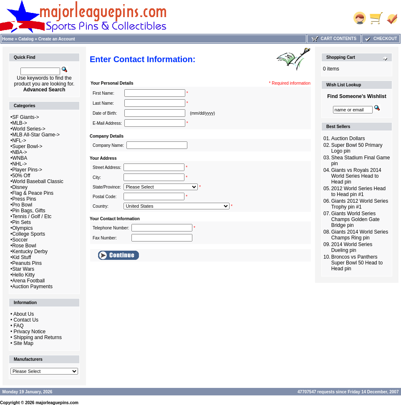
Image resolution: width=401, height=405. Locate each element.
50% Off (21, 176)
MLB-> (19, 123)
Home (8, 39)
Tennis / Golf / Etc (31, 216)
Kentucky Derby (30, 251)
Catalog (26, 39)
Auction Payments (32, 286)
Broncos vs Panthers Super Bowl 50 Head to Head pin (357, 263)
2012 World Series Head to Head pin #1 (358, 191)
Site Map (23, 343)
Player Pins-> (27, 170)
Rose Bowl (24, 246)
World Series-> (28, 129)
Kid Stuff (21, 257)
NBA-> (19, 152)
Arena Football (28, 281)
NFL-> (19, 140)
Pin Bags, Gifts (28, 211)
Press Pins (24, 199)
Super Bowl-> (27, 146)
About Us (23, 314)
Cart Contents (334, 38)
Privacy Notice (30, 332)
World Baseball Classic (37, 181)
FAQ (19, 326)
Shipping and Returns (38, 337)
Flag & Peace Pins (32, 193)
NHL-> (19, 164)
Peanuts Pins (27, 263)
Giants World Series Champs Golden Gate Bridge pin (355, 219)
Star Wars (23, 269)
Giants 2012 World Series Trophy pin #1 (359, 204)
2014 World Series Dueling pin (352, 247)
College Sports (28, 234)
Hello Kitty (23, 275)
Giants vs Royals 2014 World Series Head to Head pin (356, 176)
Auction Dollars (348, 138)
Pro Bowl (22, 205)
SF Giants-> (25, 117)
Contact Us (26, 320)
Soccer (20, 240)
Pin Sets (21, 222)
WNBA (19, 158)
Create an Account (56, 39)
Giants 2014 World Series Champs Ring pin (359, 235)
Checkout (380, 38)
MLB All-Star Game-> (36, 135)
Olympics (22, 228)
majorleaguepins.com (56, 402)
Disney (20, 187)
